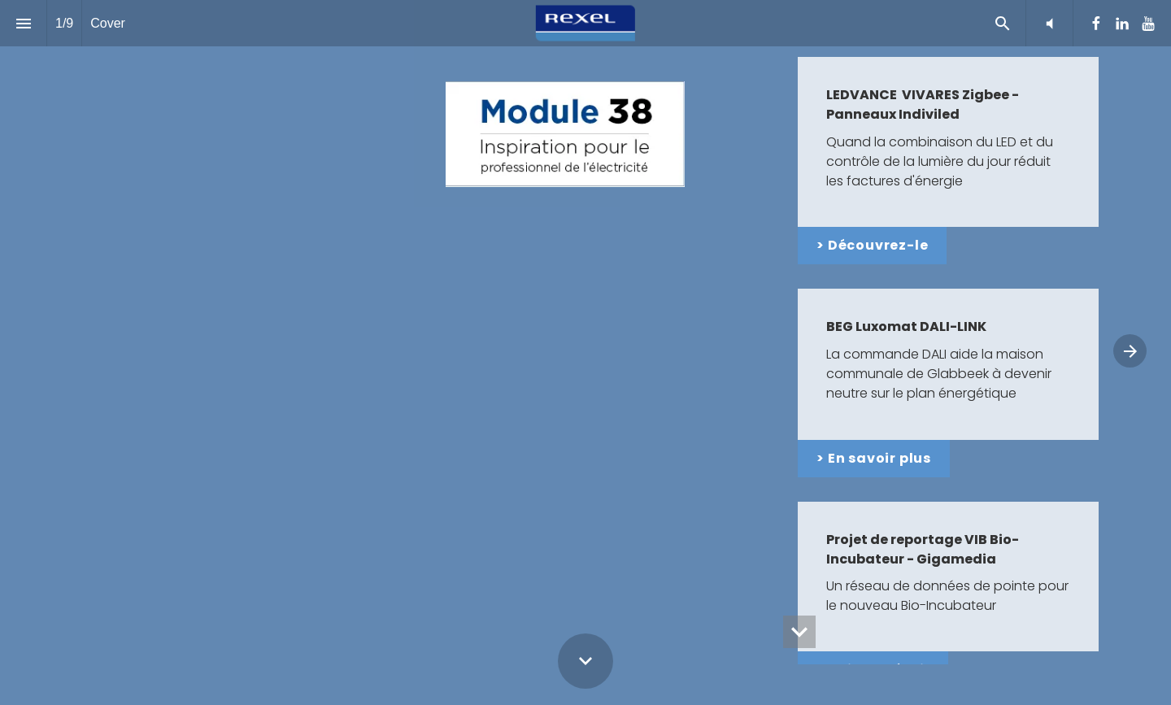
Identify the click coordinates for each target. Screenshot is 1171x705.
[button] (1049, 23)
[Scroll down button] (585, 661)
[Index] (23, 23)
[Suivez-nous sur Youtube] (1148, 23)
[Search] (1002, 23)
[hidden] (799, 632)
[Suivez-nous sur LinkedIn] (1122, 23)
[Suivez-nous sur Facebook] (1096, 23)
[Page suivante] (1130, 351)
